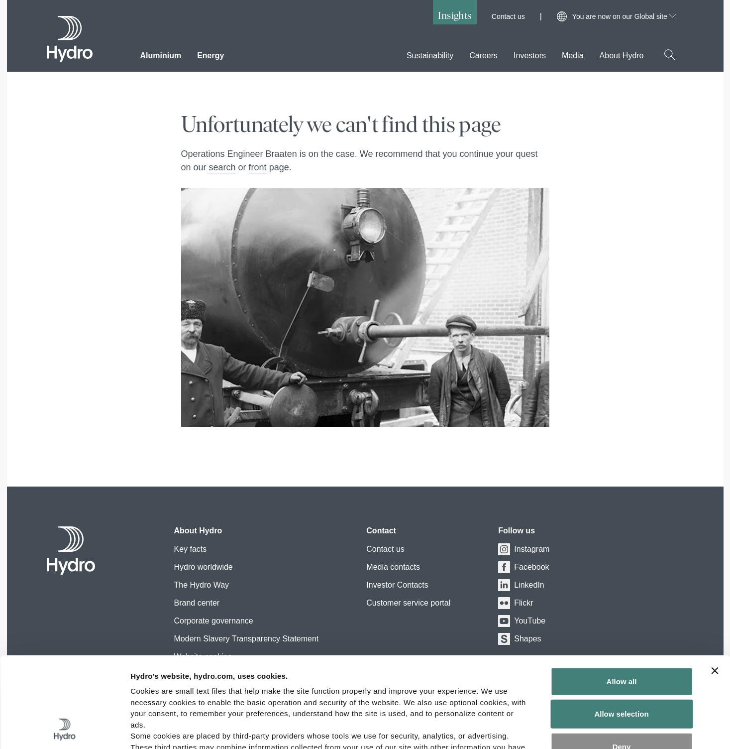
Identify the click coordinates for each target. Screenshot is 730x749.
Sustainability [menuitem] (430, 55)
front (258, 167)
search (222, 167)
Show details (522, 729)
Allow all (622, 597)
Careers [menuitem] (483, 55)
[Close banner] (714, 586)
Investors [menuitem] (530, 55)
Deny (622, 662)
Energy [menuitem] (210, 55)
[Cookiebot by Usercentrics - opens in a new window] (64, 729)
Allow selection (621, 629)
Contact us (508, 16)
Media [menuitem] (573, 55)
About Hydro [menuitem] (622, 55)
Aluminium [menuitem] (161, 55)
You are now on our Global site (624, 16)
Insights (454, 15)
